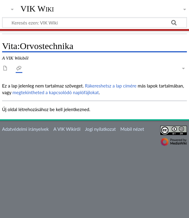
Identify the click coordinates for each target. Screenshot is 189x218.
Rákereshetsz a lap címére (110, 85)
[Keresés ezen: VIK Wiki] (94, 22)
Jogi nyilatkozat (100, 129)
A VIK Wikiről (66, 129)
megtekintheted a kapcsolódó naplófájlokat (55, 92)
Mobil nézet (132, 129)
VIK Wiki (37, 9)
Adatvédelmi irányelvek (25, 129)
